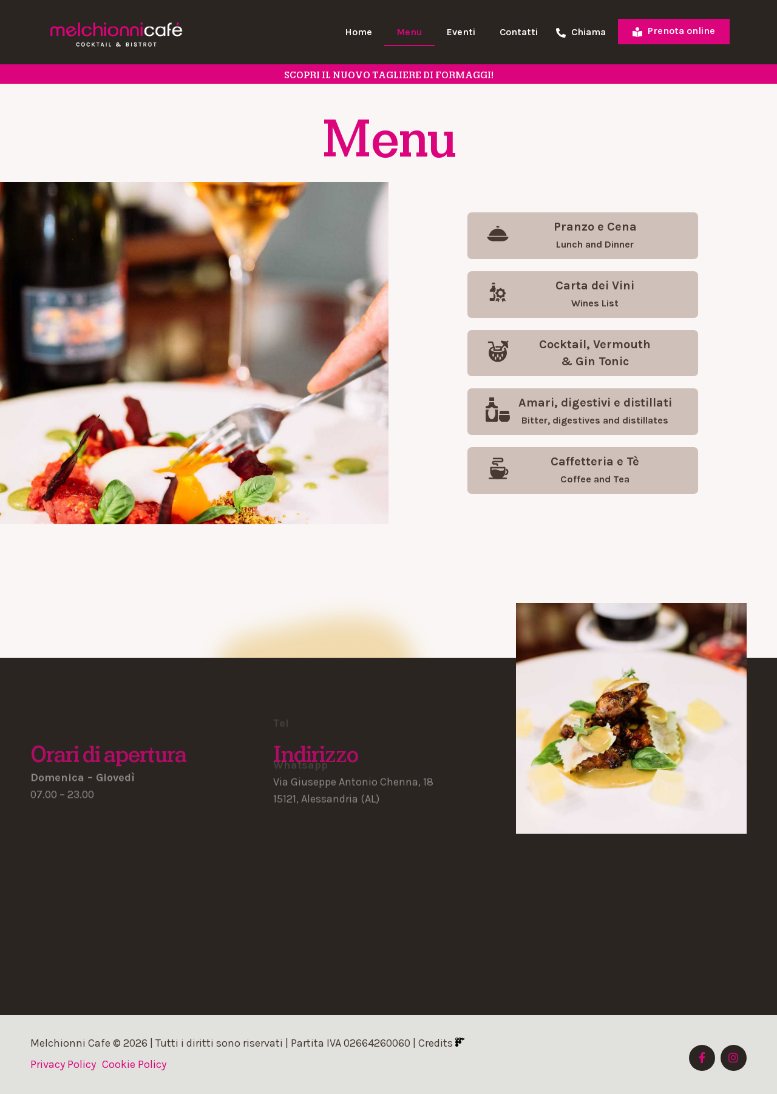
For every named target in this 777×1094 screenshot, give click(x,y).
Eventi (461, 32)
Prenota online (674, 30)
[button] (582, 235)
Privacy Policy (63, 1064)
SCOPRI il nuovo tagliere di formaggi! (389, 75)
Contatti (519, 32)
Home (358, 32)
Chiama (581, 32)
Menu (409, 32)
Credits (441, 1043)
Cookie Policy (134, 1064)
